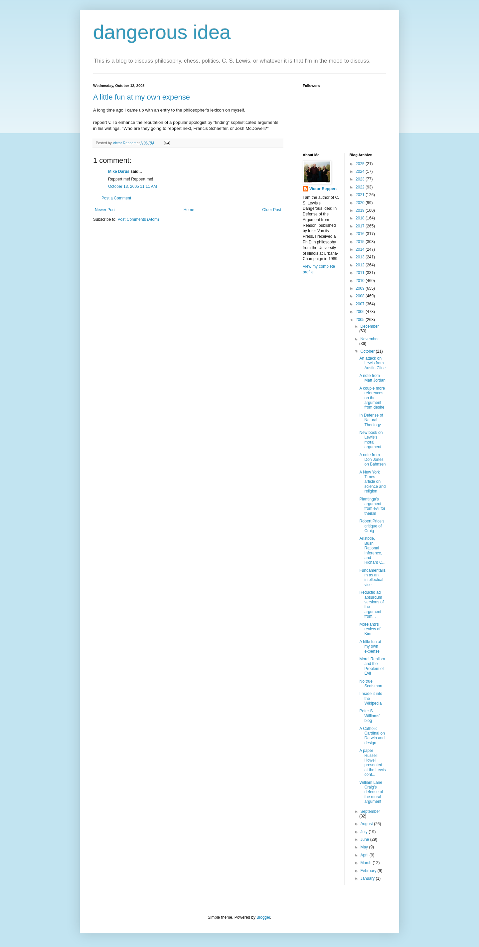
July (364, 831)
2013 (361, 257)
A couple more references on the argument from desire (372, 398)
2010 (361, 280)
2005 (361, 319)
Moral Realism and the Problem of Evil (372, 666)
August (367, 823)
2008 (361, 296)
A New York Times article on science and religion (372, 482)
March (366, 862)
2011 (361, 272)
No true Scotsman (370, 683)
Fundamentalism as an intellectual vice (372, 577)
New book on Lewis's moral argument (371, 439)
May (364, 847)
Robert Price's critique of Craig (371, 526)
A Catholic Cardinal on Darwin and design (372, 735)
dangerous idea (162, 32)
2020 (361, 202)
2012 (361, 265)
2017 (361, 226)
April (364, 855)
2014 (361, 249)
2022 (361, 187)
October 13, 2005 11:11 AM (132, 186)
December (369, 326)
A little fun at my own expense (141, 97)
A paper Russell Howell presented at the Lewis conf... (372, 762)
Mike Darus (118, 171)
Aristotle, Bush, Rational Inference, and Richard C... (372, 550)
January (368, 878)
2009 (361, 288)
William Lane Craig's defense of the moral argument (371, 792)
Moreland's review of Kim (369, 629)
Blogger (263, 917)
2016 (361, 233)
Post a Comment (116, 198)
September (370, 811)
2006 (361, 311)
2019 (361, 210)
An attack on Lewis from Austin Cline (372, 363)
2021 (361, 194)
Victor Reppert (323, 188)
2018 (361, 218)
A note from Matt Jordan (372, 378)
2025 (361, 163)
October (368, 351)
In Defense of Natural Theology (371, 420)
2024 (361, 171)
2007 (361, 304)
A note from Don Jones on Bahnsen (372, 460)
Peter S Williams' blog (369, 716)
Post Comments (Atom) (138, 219)
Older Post (271, 209)
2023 (361, 179)
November (369, 339)
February (368, 870)
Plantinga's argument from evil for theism (372, 506)
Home (189, 209)
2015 (361, 241)
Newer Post (105, 209)
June (365, 839)
